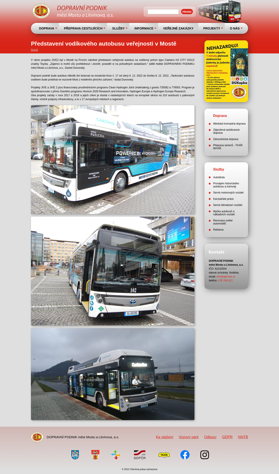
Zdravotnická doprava (225, 139)
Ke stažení (164, 437)
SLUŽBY (118, 28)
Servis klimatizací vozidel (227, 205)
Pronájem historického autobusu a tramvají (226, 185)
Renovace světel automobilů (223, 222)
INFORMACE (143, 28)
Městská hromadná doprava (229, 123)
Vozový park (189, 437)
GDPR (227, 437)
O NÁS (235, 28)
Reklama (218, 229)
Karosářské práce (223, 198)
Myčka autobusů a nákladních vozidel (224, 213)
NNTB (243, 437)
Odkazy (210, 437)
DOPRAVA (46, 28)
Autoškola (219, 177)
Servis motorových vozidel (228, 192)
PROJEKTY (211, 28)
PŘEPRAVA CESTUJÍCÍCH (83, 28)
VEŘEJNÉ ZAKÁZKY (178, 28)
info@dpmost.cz (225, 276)
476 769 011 (225, 280)
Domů (34, 49)
